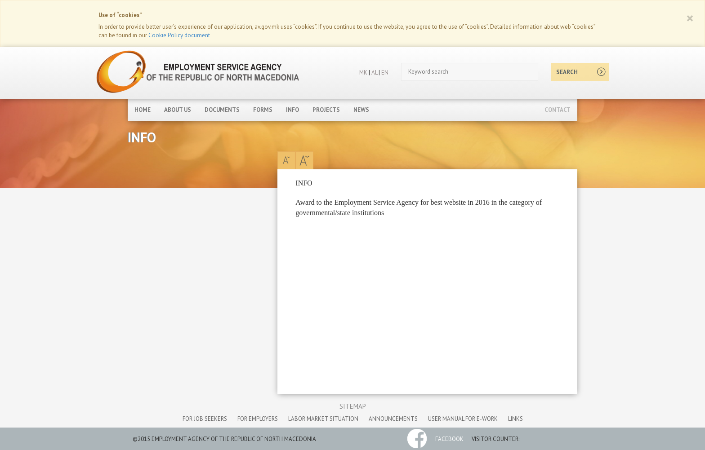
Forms (262, 110)
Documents (222, 110)
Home (142, 110)
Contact (557, 110)
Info (292, 110)
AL (373, 72)
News (361, 110)
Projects (326, 110)
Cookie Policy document (179, 35)
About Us (177, 110)
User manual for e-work (463, 419)
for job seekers (205, 419)
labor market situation (323, 419)
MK (363, 72)
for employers (257, 419)
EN (384, 72)
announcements (393, 419)
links (515, 419)
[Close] (690, 18)
